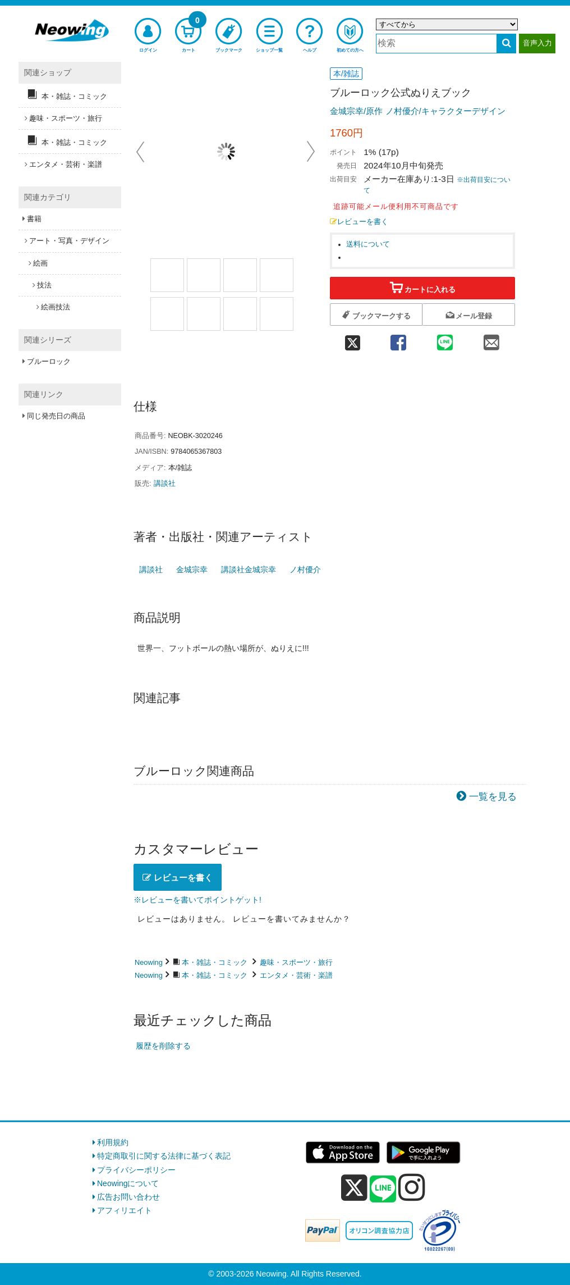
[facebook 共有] (398, 339)
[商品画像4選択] (276, 275)
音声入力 (537, 43)
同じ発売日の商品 (56, 416)
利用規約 (112, 1142)
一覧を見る (493, 796)
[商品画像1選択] (167, 275)
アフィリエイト (124, 1210)
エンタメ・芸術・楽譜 (296, 975)
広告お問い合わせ (128, 1196)
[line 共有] (445, 339)
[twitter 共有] (352, 339)
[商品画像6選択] (203, 314)
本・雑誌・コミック (214, 962)
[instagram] (411, 1187)
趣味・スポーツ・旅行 (296, 962)
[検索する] (506, 43)
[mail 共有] (491, 339)
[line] (383, 1189)
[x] (354, 1188)
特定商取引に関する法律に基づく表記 (164, 1155)
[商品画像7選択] (240, 314)
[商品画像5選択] (167, 314)
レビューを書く (359, 222)
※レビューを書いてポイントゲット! (197, 899)
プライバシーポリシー (136, 1169)
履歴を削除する (163, 1045)
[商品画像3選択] (240, 275)
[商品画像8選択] (276, 314)
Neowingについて (128, 1183)
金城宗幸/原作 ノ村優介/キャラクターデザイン (417, 111)
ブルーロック (49, 361)
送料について (368, 244)
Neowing (149, 962)
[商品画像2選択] (203, 275)
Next (311, 152)
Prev (141, 152)
